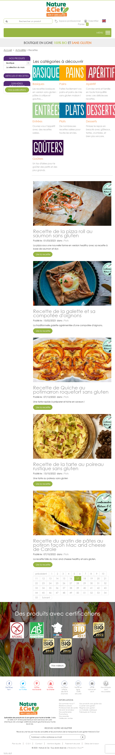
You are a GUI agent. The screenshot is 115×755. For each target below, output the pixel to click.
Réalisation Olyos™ (75, 748)
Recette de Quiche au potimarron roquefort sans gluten (71, 390)
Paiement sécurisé (72, 744)
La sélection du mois (15, 67)
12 (43, 578)
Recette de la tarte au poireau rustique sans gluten (68, 466)
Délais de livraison (92, 744)
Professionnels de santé (68, 708)
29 (84, 583)
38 (71, 588)
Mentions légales (53, 744)
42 (98, 588)
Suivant (46, 597)
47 (57, 592)
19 (91, 578)
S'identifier (93, 21)
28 (77, 583)
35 (50, 588)
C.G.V (28, 744)
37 (64, 588)
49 (71, 592)
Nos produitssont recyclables (106, 689)
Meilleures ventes (66, 718)
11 (36, 578)
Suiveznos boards (36, 688)
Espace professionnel (70, 21)
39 (77, 588)
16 (71, 578)
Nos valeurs (57, 665)
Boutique (10, 63)
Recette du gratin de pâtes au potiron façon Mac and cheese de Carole (69, 545)
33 (36, 588)
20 (98, 578)
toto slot (8, 753)
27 (71, 583)
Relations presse (65, 706)
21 (105, 578)
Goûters (20, 202)
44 (36, 592)
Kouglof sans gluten (17, 193)
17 (77, 578)
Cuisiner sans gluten (87, 706)
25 (57, 583)
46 (50, 592)
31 (98, 583)
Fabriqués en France (87, 712)
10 (103, 573)
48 (64, 592)
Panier (83, 24)
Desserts (20, 260)
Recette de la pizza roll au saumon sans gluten (63, 233)
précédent (41, 573)
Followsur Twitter (23, 688)
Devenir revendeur (66, 710)
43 (105, 588)
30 (91, 583)
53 (98, 592)
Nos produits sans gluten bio (90, 704)
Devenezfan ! (9, 688)
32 (105, 583)
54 (105, 592)
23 (43, 583)
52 (91, 592)
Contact (38, 744)
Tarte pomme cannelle (17, 250)
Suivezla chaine (50, 688)
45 (43, 592)
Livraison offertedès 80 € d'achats (64, 690)
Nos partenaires (65, 712)
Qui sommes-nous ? (66, 704)
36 (57, 588)
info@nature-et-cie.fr (92, 689)
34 (43, 588)
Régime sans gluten (87, 708)
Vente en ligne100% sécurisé (78, 690)
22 (36, 583)
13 (50, 578)
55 (36, 597)
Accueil (8, 50)
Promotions (63, 714)
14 (57, 578)
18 (84, 578)
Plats (66, 240)
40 (84, 588)
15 (64, 578)
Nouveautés (64, 716)
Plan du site (16, 744)
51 (84, 592)
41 (91, 588)
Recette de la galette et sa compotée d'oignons (64, 313)
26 (64, 583)
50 (77, 592)
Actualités (20, 50)
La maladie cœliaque (88, 710)
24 (50, 583)
